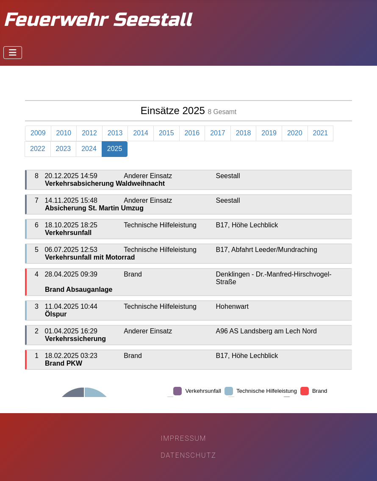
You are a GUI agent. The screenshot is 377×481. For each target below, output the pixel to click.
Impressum (183, 438)
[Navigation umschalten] (12, 52)
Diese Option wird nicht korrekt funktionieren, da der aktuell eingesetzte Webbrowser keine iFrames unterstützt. (188, 238)
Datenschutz (188, 455)
